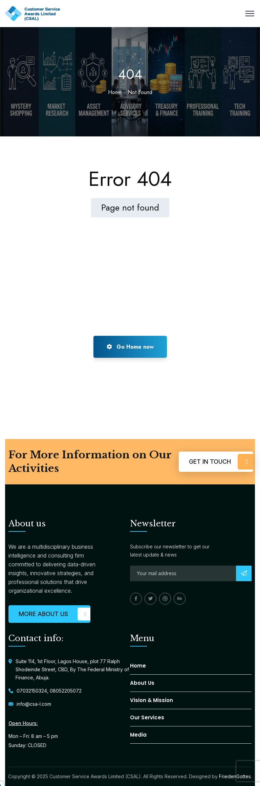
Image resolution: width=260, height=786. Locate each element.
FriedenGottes (235, 776)
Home (115, 92)
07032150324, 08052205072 (49, 691)
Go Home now (130, 347)
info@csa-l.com (34, 704)
